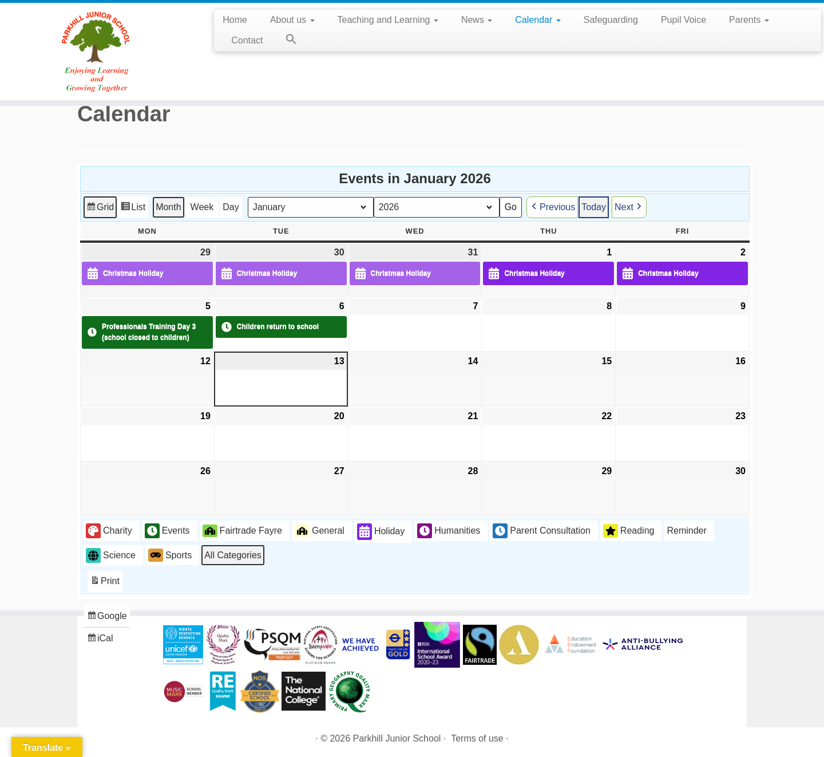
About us (292, 20)
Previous (552, 207)
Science (111, 555)
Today (593, 206)
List (132, 208)
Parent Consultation (542, 530)
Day (231, 206)
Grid (100, 208)
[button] (285, 41)
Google (106, 617)
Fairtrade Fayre (242, 530)
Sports (170, 555)
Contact (247, 40)
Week (202, 206)
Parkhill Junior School (397, 738)
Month (168, 206)
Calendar (537, 20)
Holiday (381, 531)
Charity (109, 530)
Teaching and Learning (388, 20)
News (476, 20)
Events (167, 530)
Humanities (448, 530)
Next (629, 207)
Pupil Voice (683, 20)
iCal (101, 639)
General (319, 530)
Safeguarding (611, 20)
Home (235, 20)
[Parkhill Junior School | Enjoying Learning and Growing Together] (95, 51)
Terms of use (477, 738)
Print (105, 582)
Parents (749, 20)
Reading (629, 531)
